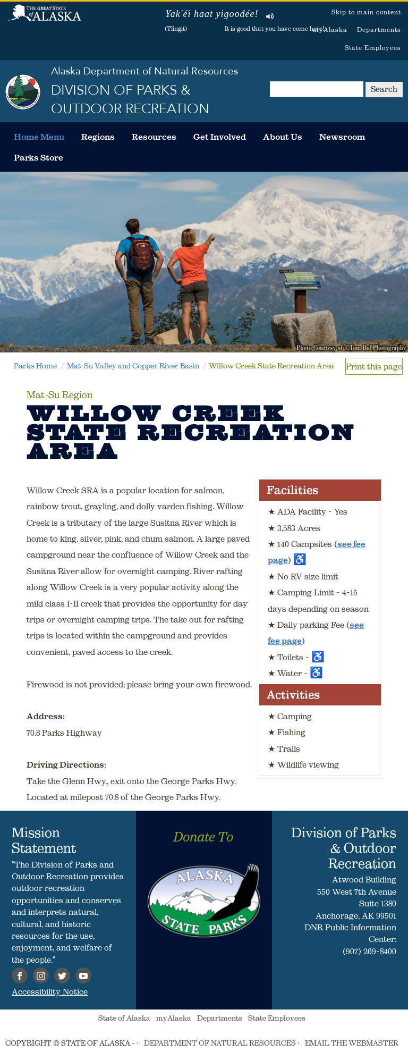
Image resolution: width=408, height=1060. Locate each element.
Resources (154, 136)
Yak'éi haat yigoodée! (211, 14)
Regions (98, 136)
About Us (282, 136)
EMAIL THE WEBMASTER (351, 1043)
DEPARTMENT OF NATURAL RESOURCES (220, 1043)
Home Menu (39, 136)
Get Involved (219, 136)
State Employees (373, 47)
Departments (379, 29)
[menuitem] (39, 137)
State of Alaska (44, 18)
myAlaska (330, 29)
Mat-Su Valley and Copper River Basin (133, 365)
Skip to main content (366, 12)
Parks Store (38, 157)
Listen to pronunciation (270, 16)
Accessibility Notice (50, 991)
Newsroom (342, 136)
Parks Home (35, 365)
